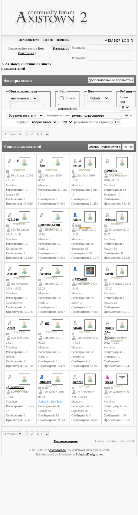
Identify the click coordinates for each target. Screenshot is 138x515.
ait (47, 323)
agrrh (109, 273)
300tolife (111, 170)
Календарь (61, 48)
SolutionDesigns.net (89, 454)
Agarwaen (80, 278)
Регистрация (26, 53)
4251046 (13, 219)
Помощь (63, 39)
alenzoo (78, 382)
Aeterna (45, 273)
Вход (41, 48)
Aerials (12, 273)
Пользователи (28, 39)
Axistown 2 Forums (20, 64)
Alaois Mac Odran (109, 332)
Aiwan (77, 327)
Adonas (110, 219)
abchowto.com (49, 224)
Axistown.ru (57, 450)
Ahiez (11, 327)
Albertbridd (16, 387)
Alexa (109, 382)
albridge (45, 382)
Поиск (48, 39)
